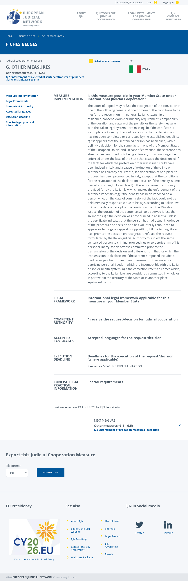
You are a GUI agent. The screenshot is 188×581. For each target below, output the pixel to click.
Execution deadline (18, 117)
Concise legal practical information (20, 123)
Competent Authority (19, 106)
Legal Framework (17, 101)
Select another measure (104, 61)
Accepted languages (18, 111)
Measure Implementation (22, 95)
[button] (50, 472)
